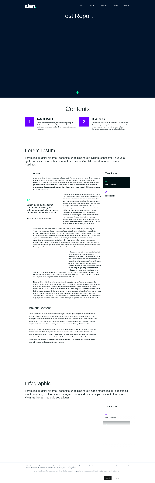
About (92, 5)
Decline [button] (117, 478)
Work (81, 5)
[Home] (30, 6)
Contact (126, 5)
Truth (116, 5)
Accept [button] (108, 478)
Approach (104, 5)
